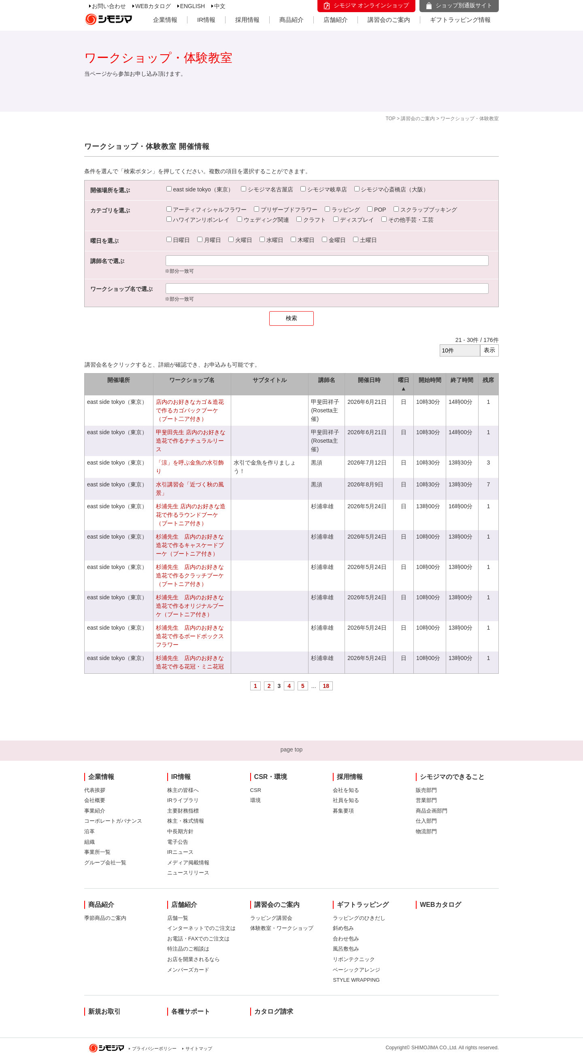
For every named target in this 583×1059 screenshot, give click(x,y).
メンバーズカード (188, 970)
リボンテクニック (354, 959)
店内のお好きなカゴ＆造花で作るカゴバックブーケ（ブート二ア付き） (190, 410)
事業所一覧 (97, 852)
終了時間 (462, 380)
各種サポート (190, 1011)
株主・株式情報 (185, 821)
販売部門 (426, 790)
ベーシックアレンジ (356, 970)
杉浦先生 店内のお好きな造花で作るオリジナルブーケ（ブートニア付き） (190, 606)
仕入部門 (426, 821)
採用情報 (247, 19)
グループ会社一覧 (105, 863)
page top (292, 749)
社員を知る (346, 800)
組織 (89, 842)
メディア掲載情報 (188, 863)
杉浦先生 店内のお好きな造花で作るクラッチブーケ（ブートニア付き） (190, 575)
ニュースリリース (188, 873)
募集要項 (343, 811)
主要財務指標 (183, 811)
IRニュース (180, 852)
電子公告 (177, 842)
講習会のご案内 (389, 19)
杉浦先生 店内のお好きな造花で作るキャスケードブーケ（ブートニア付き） (190, 545)
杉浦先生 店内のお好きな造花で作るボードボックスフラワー (190, 636)
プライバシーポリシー (154, 1048)
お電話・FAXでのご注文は (198, 939)
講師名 (326, 380)
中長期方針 (180, 831)
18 (326, 686)
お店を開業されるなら (193, 959)
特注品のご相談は (188, 949)
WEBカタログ (153, 6)
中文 (220, 6)
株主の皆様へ (183, 790)
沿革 (89, 831)
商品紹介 (291, 19)
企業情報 (165, 19)
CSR (255, 790)
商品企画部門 (431, 811)
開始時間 (430, 380)
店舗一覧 (177, 918)
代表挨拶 (94, 790)
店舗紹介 (335, 19)
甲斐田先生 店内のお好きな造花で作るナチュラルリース (191, 440)
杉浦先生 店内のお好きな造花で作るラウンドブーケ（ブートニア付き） (191, 514)
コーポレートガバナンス (113, 821)
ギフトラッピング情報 (460, 19)
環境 (255, 800)
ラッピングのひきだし (359, 918)
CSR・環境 (270, 776)
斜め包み (343, 928)
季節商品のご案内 (105, 918)
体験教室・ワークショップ (281, 928)
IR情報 (206, 19)
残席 (488, 380)
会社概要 (94, 800)
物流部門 (426, 831)
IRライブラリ (183, 800)
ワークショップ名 (192, 380)
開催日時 (369, 380)
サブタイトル (270, 380)
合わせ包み (346, 939)
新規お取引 (104, 1011)
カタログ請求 (273, 1011)
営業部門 (426, 800)
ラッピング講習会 (271, 918)
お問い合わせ (109, 6)
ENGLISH (192, 6)
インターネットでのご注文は (201, 928)
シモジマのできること (452, 776)
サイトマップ (198, 1048)
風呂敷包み (346, 949)
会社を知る (346, 790)
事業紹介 (94, 811)
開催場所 (118, 380)
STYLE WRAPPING (356, 980)
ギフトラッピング (363, 904)
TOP (390, 118)
